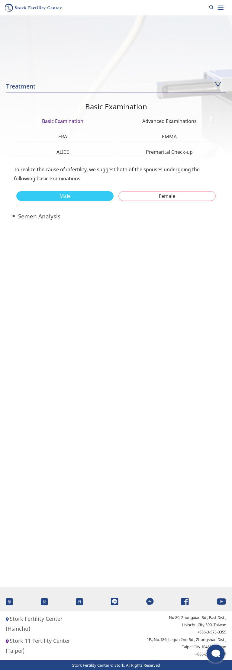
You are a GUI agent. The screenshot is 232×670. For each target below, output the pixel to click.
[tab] (65, 196)
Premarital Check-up (169, 152)
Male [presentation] (65, 196)
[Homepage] (33, 8)
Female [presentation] (167, 196)
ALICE (62, 152)
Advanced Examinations (169, 121)
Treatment (20, 86)
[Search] (211, 7)
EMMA (169, 136)
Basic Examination (62, 121)
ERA (62, 136)
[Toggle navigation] (220, 7)
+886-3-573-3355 (211, 632)
